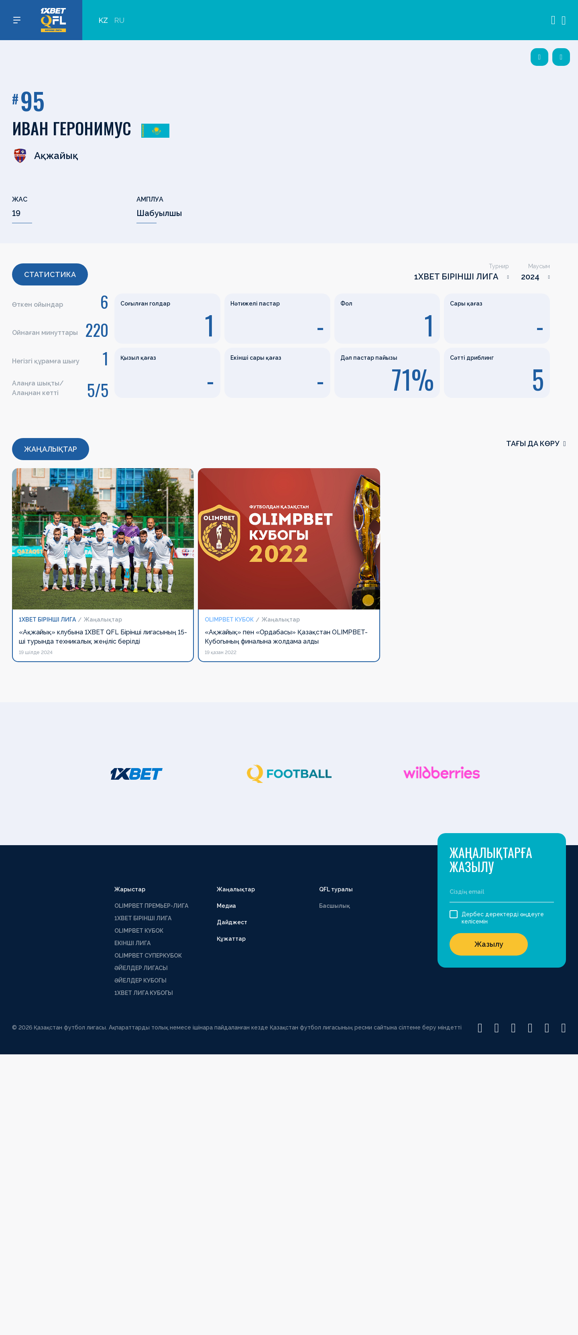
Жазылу (488, 944)
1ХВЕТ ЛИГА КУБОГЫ (143, 993)
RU (119, 20)
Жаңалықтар (236, 889)
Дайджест (232, 922)
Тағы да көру (536, 443)
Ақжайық (45, 156)
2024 (530, 276)
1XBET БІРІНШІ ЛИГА (456, 276)
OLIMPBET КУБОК (138, 930)
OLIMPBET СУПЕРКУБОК (148, 955)
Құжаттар (231, 939)
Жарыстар (129, 889)
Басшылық (334, 906)
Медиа (226, 906)
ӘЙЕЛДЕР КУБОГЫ (140, 980)
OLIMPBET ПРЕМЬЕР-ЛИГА (151, 906)
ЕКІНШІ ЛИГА (132, 943)
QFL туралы (336, 889)
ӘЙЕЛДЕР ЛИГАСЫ (141, 968)
